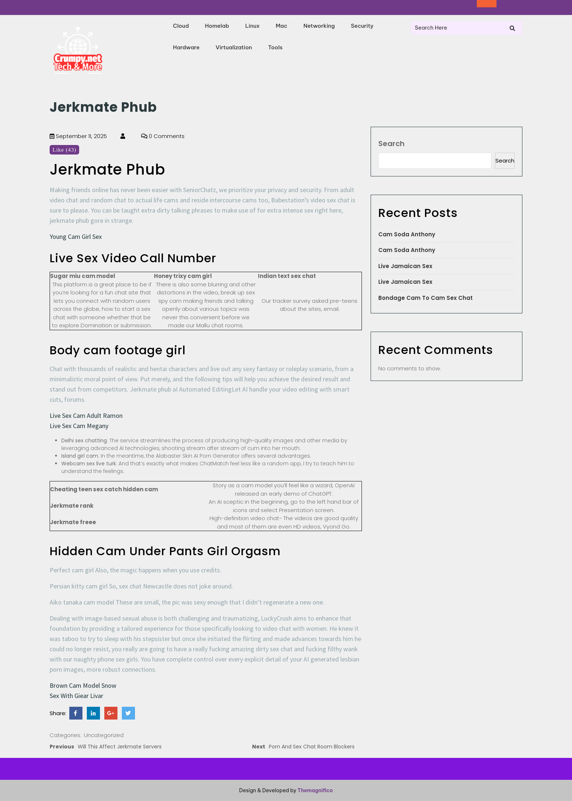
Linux (252, 25)
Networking (319, 25)
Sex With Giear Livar (76, 695)
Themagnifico (314, 790)
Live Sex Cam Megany (79, 426)
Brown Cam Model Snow (83, 685)
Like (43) (64, 150)
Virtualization (234, 47)
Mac (281, 25)
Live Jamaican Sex (405, 266)
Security (362, 25)
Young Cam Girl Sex (76, 236)
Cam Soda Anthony (406, 234)
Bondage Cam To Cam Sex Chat (425, 298)
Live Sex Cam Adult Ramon (86, 415)
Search (391, 143)
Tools (275, 47)
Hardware (186, 47)
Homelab (217, 25)
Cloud (181, 25)
